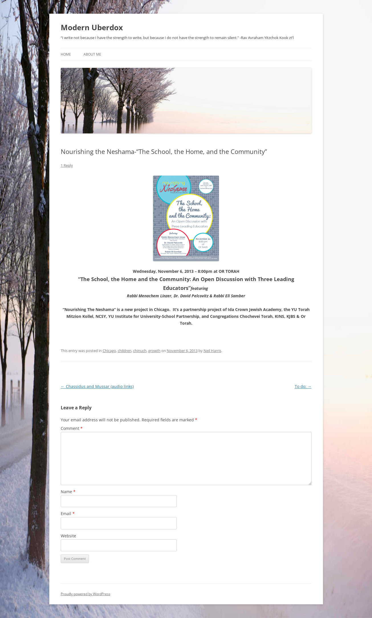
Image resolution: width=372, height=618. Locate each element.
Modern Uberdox (92, 27)
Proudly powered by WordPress (85, 593)
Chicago (109, 350)
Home (66, 54)
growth (154, 350)
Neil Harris (212, 350)
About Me (92, 54)
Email (68, 513)
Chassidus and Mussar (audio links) (97, 386)
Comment (72, 428)
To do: (303, 386)
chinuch (140, 350)
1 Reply (67, 165)
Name (68, 491)
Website (68, 535)
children (124, 350)
